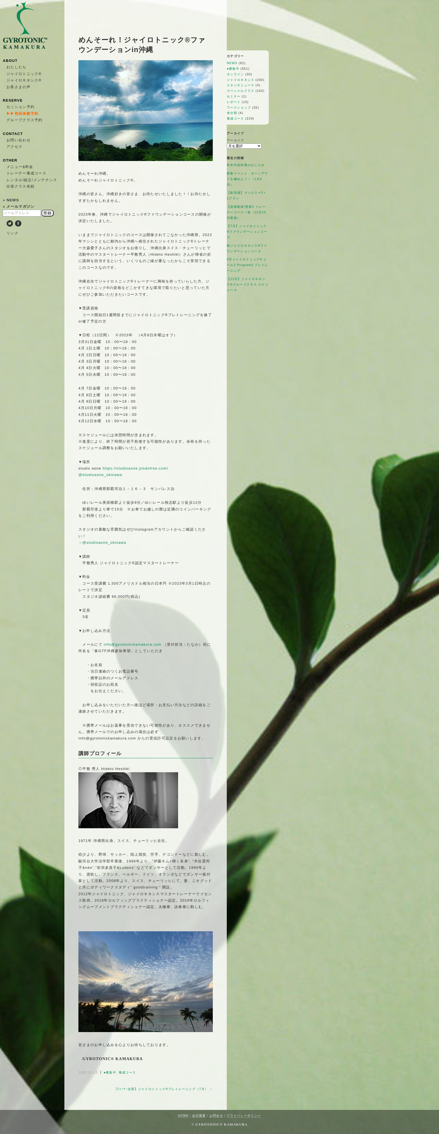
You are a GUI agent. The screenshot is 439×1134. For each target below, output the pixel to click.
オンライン (235, 74)
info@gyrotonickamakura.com (133, 644)
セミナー (233, 96)
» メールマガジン (19, 206)
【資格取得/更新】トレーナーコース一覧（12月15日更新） (246, 212)
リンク (12, 233)
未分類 (232, 113)
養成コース (127, 1072)
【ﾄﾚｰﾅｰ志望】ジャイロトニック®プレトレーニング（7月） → (163, 1089)
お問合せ (216, 1115)
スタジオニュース (240, 85)
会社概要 (199, 1115)
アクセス (14, 146)
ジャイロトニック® (23, 74)
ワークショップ (239, 107)
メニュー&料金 (19, 167)
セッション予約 (20, 107)
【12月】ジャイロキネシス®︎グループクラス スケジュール (247, 284)
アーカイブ (235, 140)
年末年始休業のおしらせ (246, 165)
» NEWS (11, 200)
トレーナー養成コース (26, 173)
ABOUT (10, 61)
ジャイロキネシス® (23, 80)
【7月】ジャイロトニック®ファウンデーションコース (247, 231)
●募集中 (110, 1072)
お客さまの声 (18, 87)
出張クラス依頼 (20, 186)
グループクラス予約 (24, 120)
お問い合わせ (18, 140)
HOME (183, 1115)
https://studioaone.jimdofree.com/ (135, 468)
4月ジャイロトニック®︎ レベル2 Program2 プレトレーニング (247, 265)
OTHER (10, 160)
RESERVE (13, 100)
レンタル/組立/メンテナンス (31, 180)
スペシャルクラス (240, 90)
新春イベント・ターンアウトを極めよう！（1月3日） (247, 179)
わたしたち (16, 67)
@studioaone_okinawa (100, 475)
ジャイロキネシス (240, 79)
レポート (233, 102)
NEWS (232, 63)
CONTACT (13, 134)
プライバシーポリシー (243, 1115)
